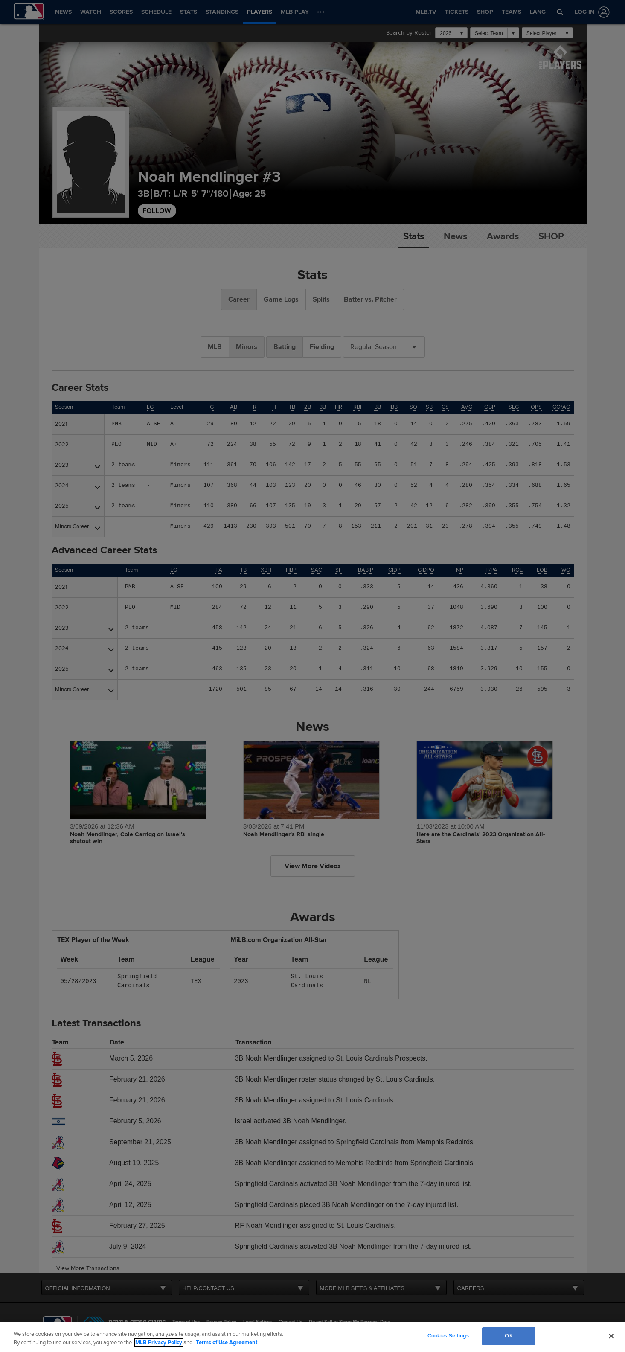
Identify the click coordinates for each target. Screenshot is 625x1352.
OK (508, 1335)
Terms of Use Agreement (226, 1342)
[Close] (611, 1335)
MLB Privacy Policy (158, 1342)
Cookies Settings (448, 1335)
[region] (312, 1337)
